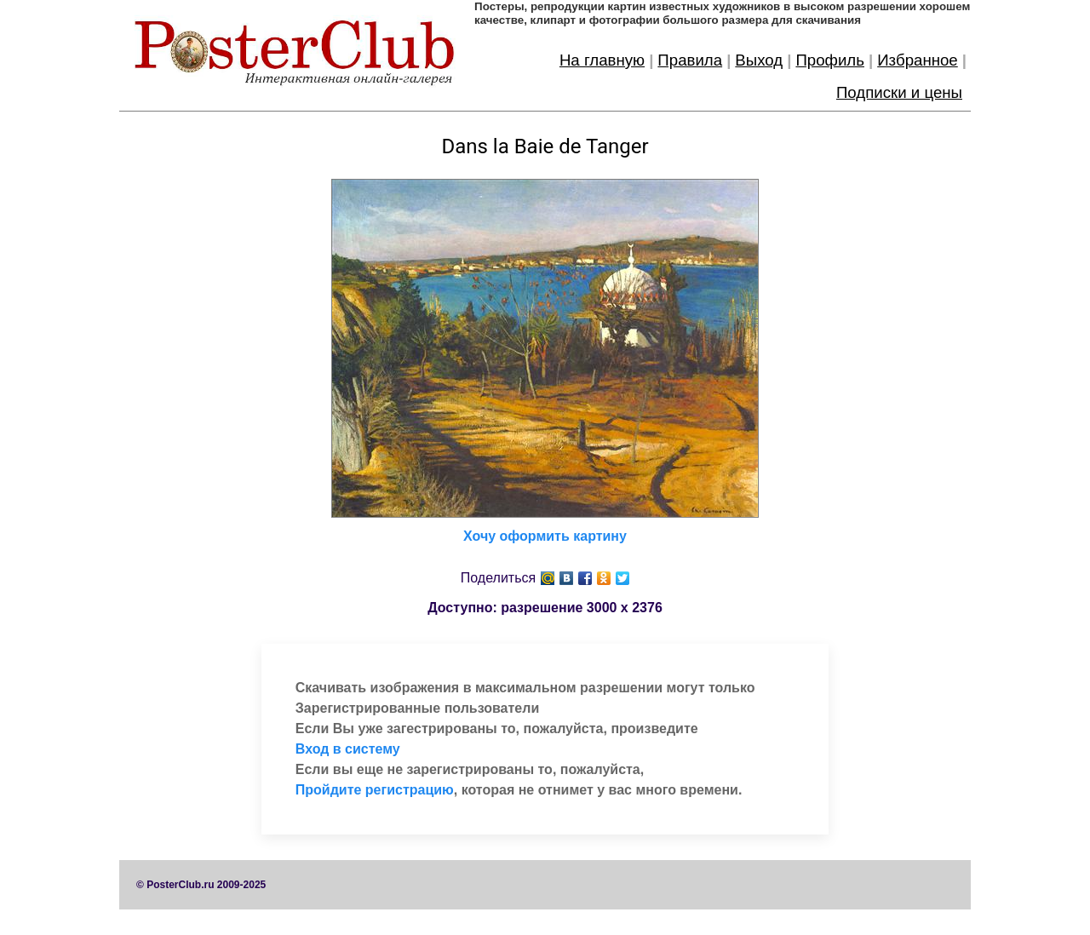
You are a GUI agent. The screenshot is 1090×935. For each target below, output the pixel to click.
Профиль (829, 60)
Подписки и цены (899, 92)
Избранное (917, 60)
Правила (689, 60)
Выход (759, 60)
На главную (602, 60)
